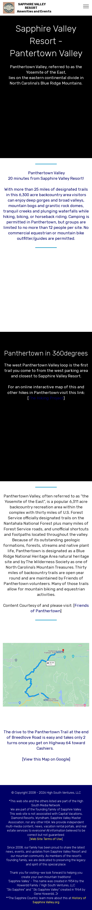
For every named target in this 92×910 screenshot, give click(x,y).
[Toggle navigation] (86, 6)
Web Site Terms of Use (46, 839)
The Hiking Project (46, 398)
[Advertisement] (46, 291)
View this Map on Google (46, 759)
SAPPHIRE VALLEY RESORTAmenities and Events (34, 7)
